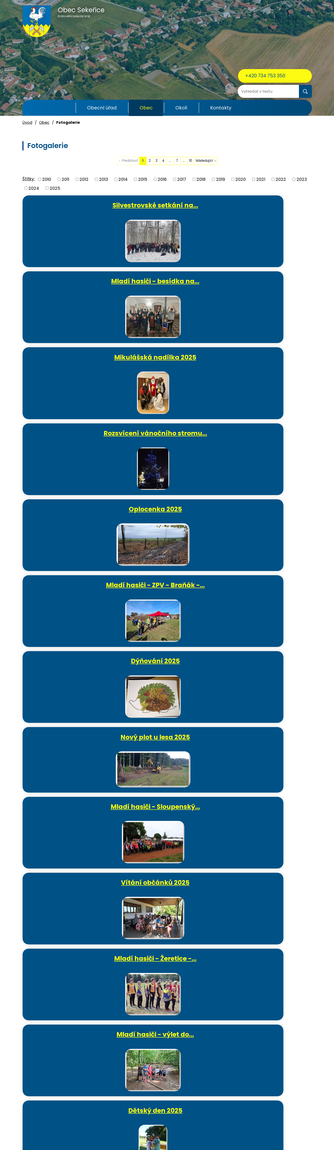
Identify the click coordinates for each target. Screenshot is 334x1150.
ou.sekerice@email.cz (44, 1113)
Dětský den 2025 (73, 516)
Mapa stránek (270, 1135)
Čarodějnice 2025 (72, 672)
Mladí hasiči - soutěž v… (169, 516)
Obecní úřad (102, 107)
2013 (103, 179)
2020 (240, 179)
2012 (84, 179)
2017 (181, 179)
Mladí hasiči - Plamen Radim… (73, 598)
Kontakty (220, 107)
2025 (55, 188)
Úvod (64, 108)
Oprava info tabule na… (169, 750)
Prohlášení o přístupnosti (232, 1135)
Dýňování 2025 (72, 361)
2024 (33, 188)
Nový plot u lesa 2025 (169, 361)
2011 (65, 179)
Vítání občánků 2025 (72, 438)
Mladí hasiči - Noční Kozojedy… (265, 520)
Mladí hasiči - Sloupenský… (265, 365)
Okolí (181, 107)
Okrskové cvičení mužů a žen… (169, 598)
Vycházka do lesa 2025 (265, 594)
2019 (220, 179)
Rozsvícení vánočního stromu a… (265, 908)
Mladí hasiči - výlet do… (265, 438)
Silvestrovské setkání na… (72, 209)
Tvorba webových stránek (158, 1141)
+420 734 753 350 (265, 75)
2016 (162, 179)
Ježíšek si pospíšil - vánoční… (265, 830)
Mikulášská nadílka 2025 (265, 209)
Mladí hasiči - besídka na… (169, 209)
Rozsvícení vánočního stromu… (72, 287)
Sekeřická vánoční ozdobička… (72, 908)
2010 (46, 179)
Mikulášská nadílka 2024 (169, 908)
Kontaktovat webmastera (118, 1135)
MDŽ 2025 (265, 750)
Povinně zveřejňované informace (176, 1135)
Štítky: (28, 179)
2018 (201, 179)
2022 (281, 179)
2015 (142, 179)
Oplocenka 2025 (169, 283)
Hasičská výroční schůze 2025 (72, 830)
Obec (146, 107)
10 (190, 160)
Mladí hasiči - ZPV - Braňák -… (265, 287)
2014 (123, 179)
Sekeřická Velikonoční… (72, 750)
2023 (302, 179)
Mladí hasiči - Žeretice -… (169, 442)
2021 (260, 179)
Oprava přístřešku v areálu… (169, 676)
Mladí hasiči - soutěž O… (266, 676)
